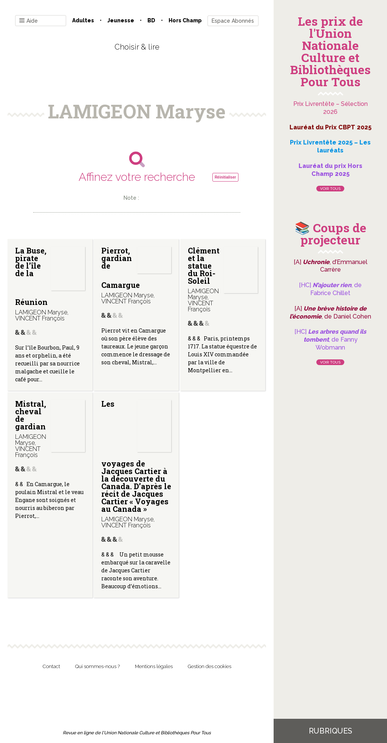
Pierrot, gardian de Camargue (120, 268)
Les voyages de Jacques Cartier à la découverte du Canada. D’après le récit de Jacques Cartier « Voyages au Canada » (136, 456)
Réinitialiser (225, 177)
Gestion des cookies (209, 666)
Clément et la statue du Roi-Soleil (204, 266)
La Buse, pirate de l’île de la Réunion (31, 276)
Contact (51, 666)
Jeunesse (120, 20)
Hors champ (185, 20)
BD (151, 20)
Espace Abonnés (233, 21)
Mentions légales (154, 666)
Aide (28, 21)
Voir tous (330, 189)
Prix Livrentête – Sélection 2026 (330, 107)
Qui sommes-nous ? (97, 666)
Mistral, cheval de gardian (30, 415)
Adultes (83, 20)
